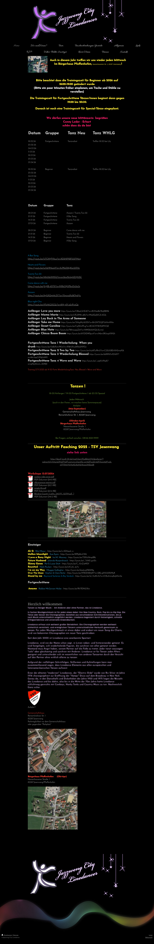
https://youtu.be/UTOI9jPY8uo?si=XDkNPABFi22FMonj (54, 259)
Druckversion (7, 935)
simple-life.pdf (40, 488)
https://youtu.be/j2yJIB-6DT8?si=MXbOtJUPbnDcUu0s (54, 286)
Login (150, 935)
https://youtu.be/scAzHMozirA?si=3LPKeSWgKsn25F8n (54, 268)
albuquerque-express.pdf (44, 483)
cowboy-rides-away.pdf (44, 477)
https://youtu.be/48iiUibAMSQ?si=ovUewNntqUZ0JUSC (55, 277)
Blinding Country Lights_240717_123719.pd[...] (54, 494)
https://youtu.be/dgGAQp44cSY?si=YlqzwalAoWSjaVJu (54, 295)
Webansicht (148, 937)
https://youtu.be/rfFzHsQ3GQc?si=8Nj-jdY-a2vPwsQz (53, 305)
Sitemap (15, 935)
